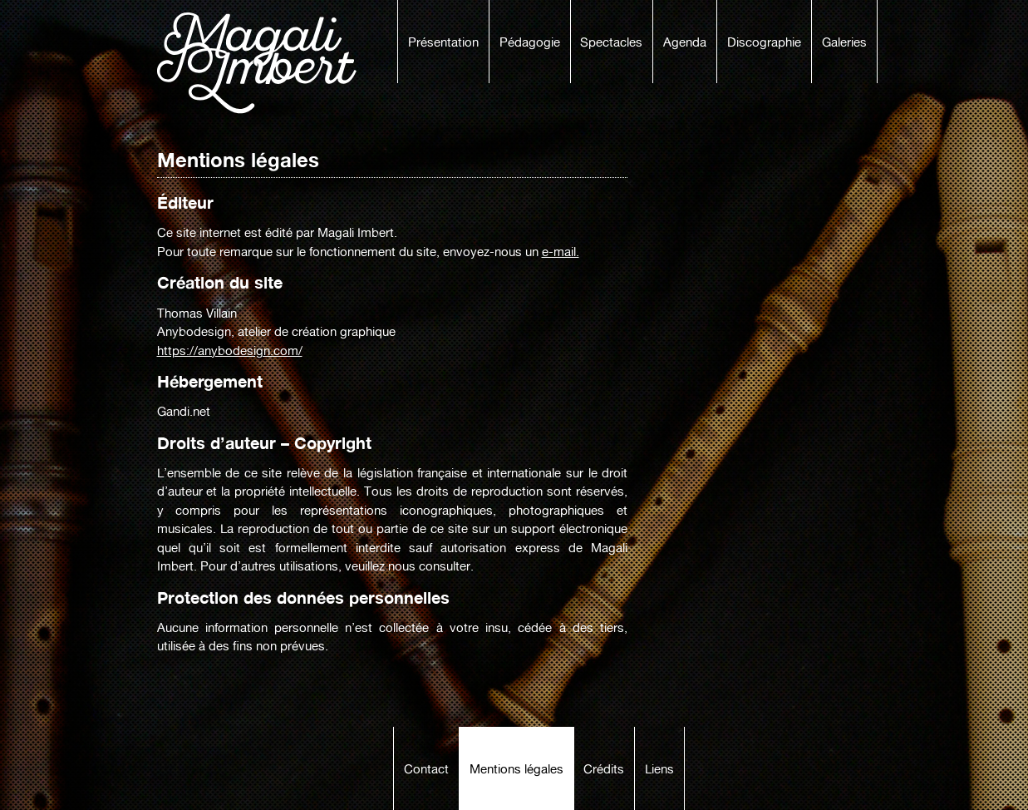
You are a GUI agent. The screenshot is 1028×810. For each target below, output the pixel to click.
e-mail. (560, 251)
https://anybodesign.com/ (229, 350)
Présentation (443, 42)
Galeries (844, 42)
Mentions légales (516, 769)
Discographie (764, 42)
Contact (426, 769)
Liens (659, 769)
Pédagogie (529, 42)
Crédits (603, 769)
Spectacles (611, 42)
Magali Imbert (265, 63)
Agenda (684, 42)
